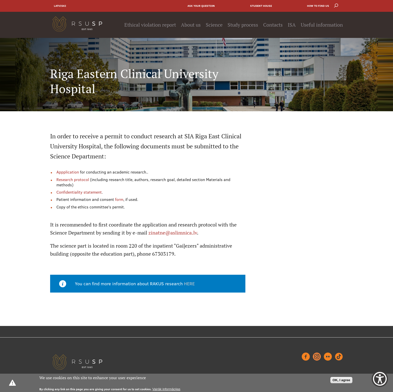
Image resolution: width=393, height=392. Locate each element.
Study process (243, 25)
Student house (261, 6)
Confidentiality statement (79, 192)
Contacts (273, 25)
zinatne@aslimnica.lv (172, 233)
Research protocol (73, 179)
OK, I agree (341, 380)
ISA (292, 25)
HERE (189, 284)
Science (214, 25)
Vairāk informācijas (166, 389)
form (119, 199)
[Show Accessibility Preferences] (380, 379)
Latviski (60, 6)
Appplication (67, 172)
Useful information (322, 25)
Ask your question (201, 6)
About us (191, 25)
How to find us (318, 6)
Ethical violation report (150, 25)
